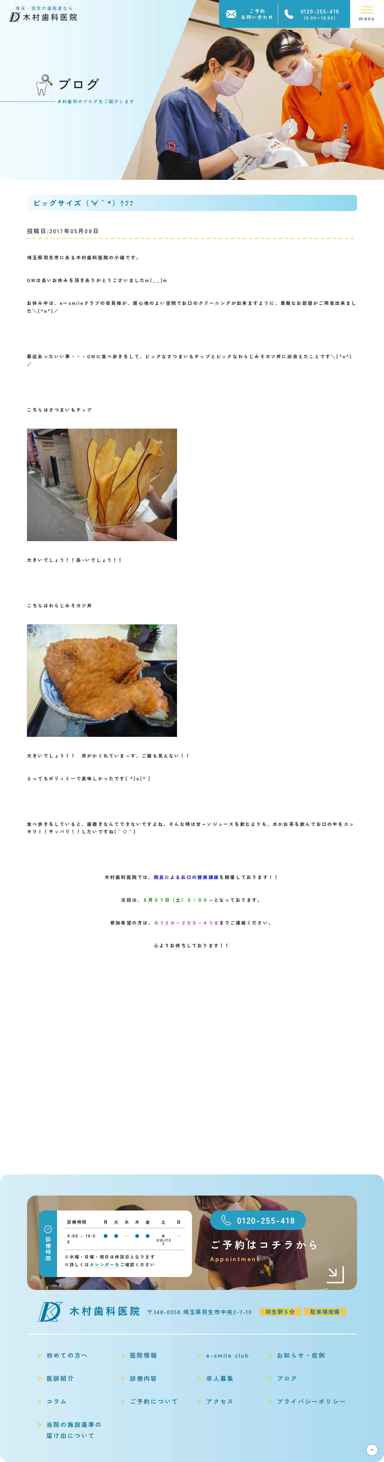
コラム (57, 1401)
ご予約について (154, 1401)
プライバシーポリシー (311, 1401)
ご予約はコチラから (277, 1250)
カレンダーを (105, 1264)
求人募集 (220, 1378)
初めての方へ (67, 1355)
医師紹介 (60, 1378)
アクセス (220, 1401)
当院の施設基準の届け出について (74, 1430)
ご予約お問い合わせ (257, 14)
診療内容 (144, 1378)
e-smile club (227, 1355)
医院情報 (144, 1355)
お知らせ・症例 (301, 1355)
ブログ (287, 1378)
